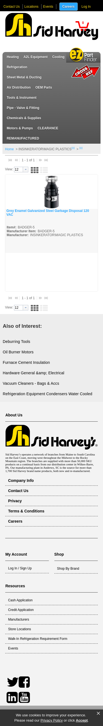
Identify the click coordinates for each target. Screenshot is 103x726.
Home (9, 149)
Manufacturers (18, 619)
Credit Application (21, 610)
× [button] (98, 713)
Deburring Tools (16, 341)
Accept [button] (82, 720)
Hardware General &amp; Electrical (33, 373)
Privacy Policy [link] (51, 720)
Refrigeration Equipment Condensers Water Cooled (47, 394)
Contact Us (11, 7)
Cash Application (20, 600)
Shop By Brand (68, 569)
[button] (82, 26)
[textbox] (18, 169)
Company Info (21, 480)
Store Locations (19, 629)
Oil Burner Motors (18, 352)
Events (48, 7)
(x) (73, 147)
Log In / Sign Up (20, 568)
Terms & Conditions (26, 511)
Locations (31, 7)
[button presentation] (25, 169)
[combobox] (21, 169)
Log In (86, 7)
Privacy (15, 501)
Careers (68, 7)
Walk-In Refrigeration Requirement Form (37, 639)
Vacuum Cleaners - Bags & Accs (31, 383)
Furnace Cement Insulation (26, 362)
